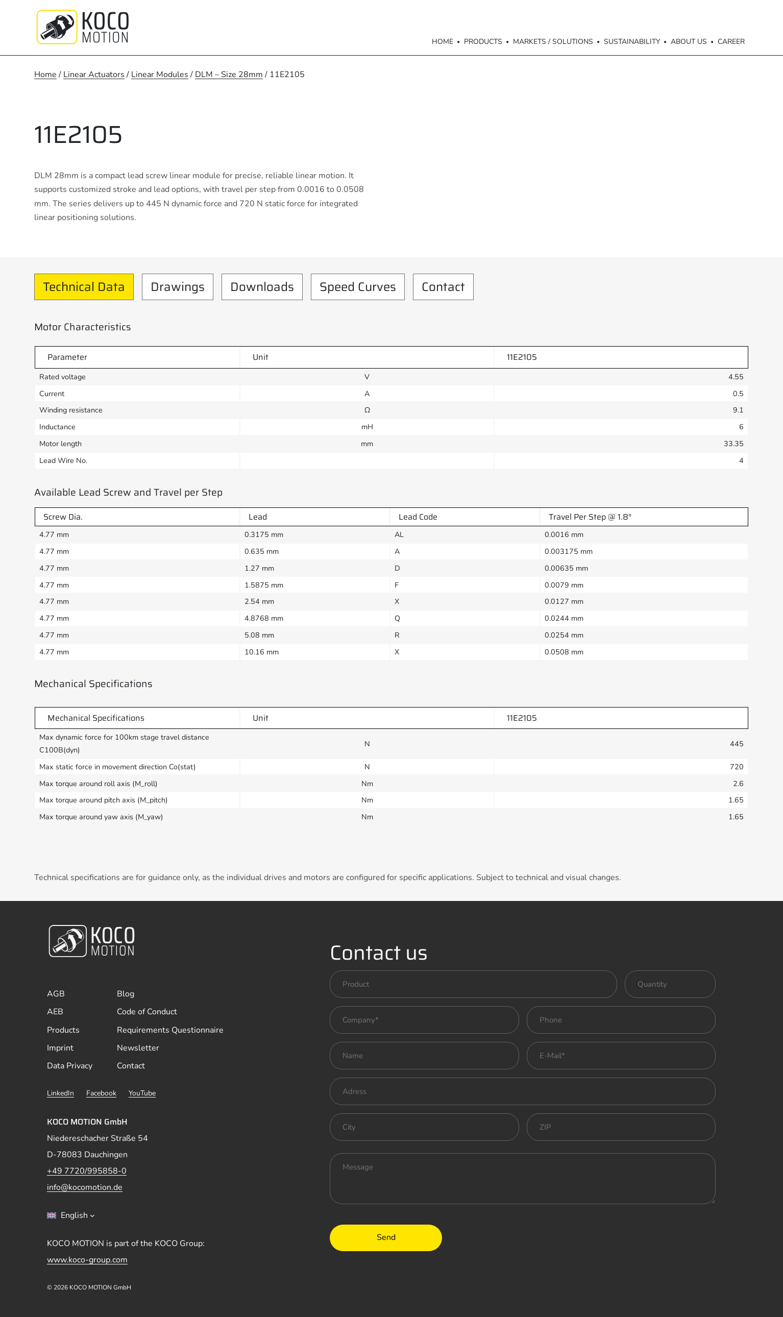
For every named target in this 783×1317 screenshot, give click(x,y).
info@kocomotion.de (85, 1187)
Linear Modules (159, 74)
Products (483, 41)
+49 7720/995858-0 (87, 1171)
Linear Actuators (94, 74)
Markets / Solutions (553, 41)
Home (442, 41)
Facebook (101, 1093)
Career (731, 41)
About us (689, 41)
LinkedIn (60, 1093)
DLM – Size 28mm (229, 74)
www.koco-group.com (87, 1259)
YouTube (142, 1093)
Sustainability (632, 41)
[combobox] (71, 1215)
